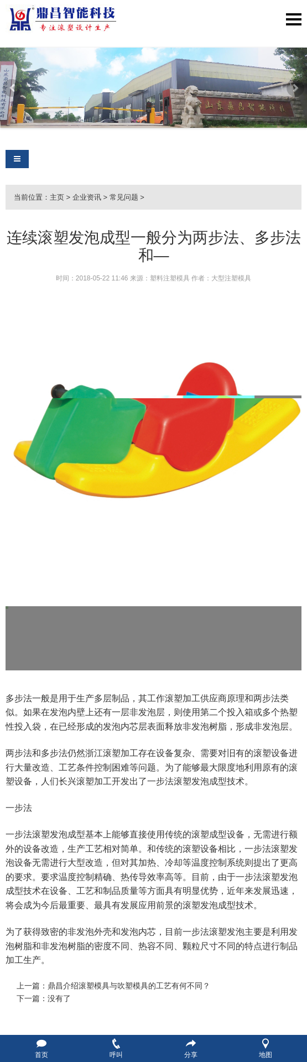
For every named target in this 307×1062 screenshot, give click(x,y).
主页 (57, 197)
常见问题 (124, 197)
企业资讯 (86, 197)
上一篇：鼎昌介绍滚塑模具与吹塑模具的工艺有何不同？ (113, 985)
